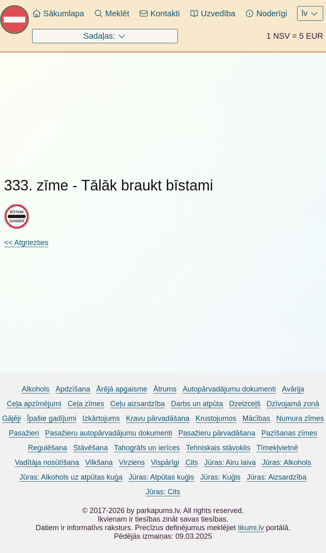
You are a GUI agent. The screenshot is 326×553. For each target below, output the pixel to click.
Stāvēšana (90, 448)
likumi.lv (251, 528)
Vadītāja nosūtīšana (47, 462)
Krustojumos (216, 418)
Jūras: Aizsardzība (276, 477)
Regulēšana (47, 448)
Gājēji (11, 418)
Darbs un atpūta (197, 404)
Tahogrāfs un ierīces (147, 448)
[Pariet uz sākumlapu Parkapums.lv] (14, 32)
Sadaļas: (104, 36)
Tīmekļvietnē (277, 448)
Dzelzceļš (244, 404)
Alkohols (35, 389)
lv (310, 13)
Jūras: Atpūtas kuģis (161, 477)
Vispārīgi (165, 462)
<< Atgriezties (26, 243)
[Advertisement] (110, 110)
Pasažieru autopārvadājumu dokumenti (108, 433)
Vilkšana (99, 462)
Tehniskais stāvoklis (218, 448)
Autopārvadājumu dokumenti (229, 389)
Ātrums (165, 389)
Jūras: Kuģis (220, 477)
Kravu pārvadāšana (157, 418)
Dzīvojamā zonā (293, 404)
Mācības (256, 418)
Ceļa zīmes (86, 404)
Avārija (293, 389)
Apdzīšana (73, 389)
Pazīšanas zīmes (289, 433)
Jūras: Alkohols (286, 462)
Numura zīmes (300, 418)
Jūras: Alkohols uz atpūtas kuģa (71, 477)
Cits (191, 462)
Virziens (132, 462)
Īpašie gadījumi (51, 418)
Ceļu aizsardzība (137, 404)
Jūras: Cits (163, 492)
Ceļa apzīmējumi (34, 404)
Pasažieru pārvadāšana (216, 433)
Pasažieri (24, 433)
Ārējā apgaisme (121, 389)
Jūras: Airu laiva (230, 462)
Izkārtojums (101, 418)
